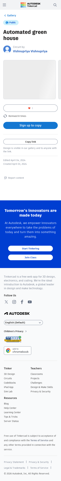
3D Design (9, 374)
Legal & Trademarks (14, 468)
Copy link (30, 141)
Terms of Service (39, 440)
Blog (6, 403)
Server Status (11, 421)
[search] (55, 4)
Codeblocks (10, 382)
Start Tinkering (30, 248)
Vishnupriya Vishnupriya (30, 51)
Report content (13, 177)
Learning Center (12, 412)
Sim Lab (8, 391)
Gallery (9, 15)
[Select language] (23, 322)
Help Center (10, 408)
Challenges (36, 382)
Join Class (30, 257)
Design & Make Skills (42, 387)
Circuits (8, 378)
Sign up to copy (30, 125)
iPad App (8, 387)
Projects (35, 378)
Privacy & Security (41, 391)
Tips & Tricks (11, 416)
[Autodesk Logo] (17, 314)
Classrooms (37, 374)
